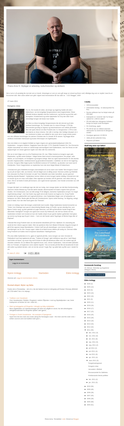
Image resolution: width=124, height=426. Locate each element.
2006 (89, 398)
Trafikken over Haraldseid (18, 298)
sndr (63, 419)
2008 (89, 392)
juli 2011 (92, 348)
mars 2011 (93, 360)
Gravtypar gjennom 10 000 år (96, 135)
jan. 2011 (92, 382)
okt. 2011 (92, 339)
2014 (89, 321)
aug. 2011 (92, 345)
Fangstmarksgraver (95, 363)
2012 (89, 327)
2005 (89, 402)
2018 (89, 308)
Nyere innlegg (14, 273)
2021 (89, 299)
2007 (89, 395)
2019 (89, 305)
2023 (89, 293)
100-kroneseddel (92, 105)
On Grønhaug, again (93, 126)
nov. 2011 (92, 336)
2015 (89, 318)
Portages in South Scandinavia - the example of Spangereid (30, 314)
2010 (89, 386)
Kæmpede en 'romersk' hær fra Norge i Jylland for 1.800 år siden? (100, 118)
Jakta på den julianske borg (95, 138)
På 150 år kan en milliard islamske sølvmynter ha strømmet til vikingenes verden (99, 130)
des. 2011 (92, 333)
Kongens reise (93, 366)
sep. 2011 (92, 342)
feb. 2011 (92, 379)
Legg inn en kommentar (20, 263)
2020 (89, 302)
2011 (89, 330)
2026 (89, 284)
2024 (89, 290)
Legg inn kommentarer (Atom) (26, 278)
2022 (89, 296)
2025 (89, 287)
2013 (89, 324)
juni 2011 (92, 351)
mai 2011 (92, 354)
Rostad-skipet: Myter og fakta (20, 285)
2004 (89, 405)
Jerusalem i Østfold (95, 369)
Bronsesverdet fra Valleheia (98, 372)
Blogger (76, 419)
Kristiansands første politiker (98, 375)
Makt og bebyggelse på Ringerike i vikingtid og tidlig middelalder (31, 306)
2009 (89, 389)
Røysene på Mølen (93, 140)
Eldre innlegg (72, 273)
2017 (89, 311)
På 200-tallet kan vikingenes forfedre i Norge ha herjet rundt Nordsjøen (99, 122)
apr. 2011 (92, 357)
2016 (89, 315)
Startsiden (44, 273)
